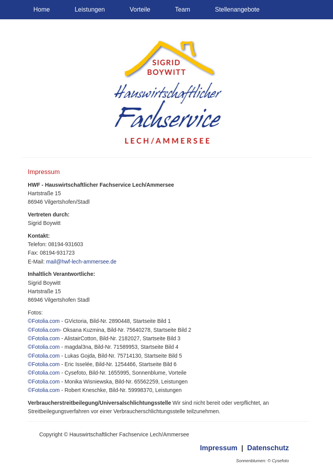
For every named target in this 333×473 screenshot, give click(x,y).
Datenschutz (268, 448)
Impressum (218, 448)
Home (42, 9)
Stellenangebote (237, 9)
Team (182, 9)
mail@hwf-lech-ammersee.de (81, 261)
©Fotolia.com (44, 321)
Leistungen (89, 9)
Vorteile (140, 9)
